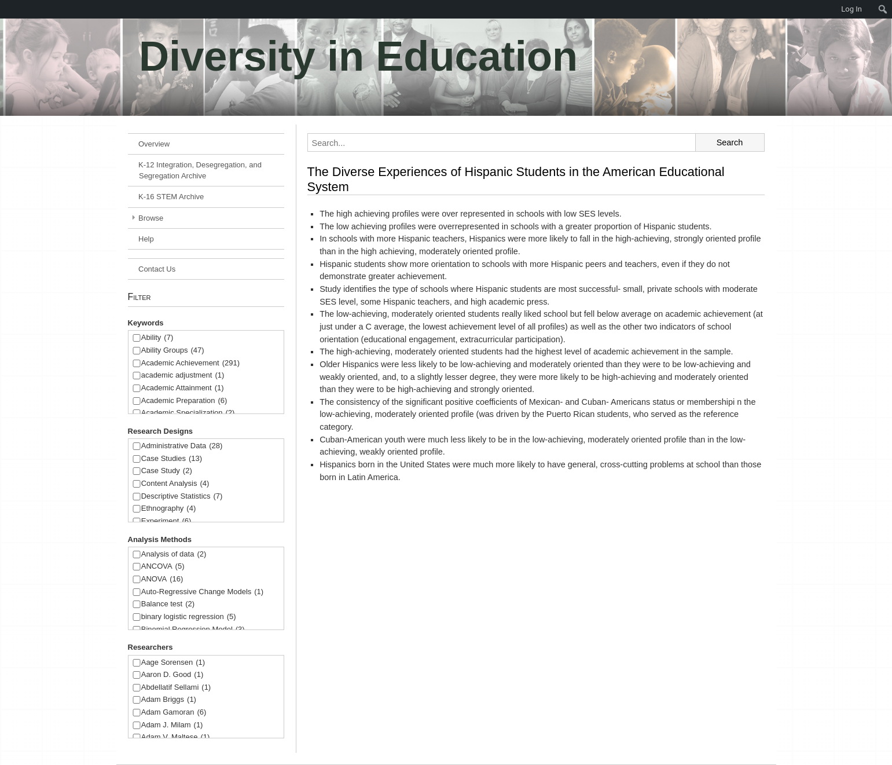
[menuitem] (6, 9)
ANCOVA (163, 566)
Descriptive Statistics (182, 496)
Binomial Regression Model (193, 629)
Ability (157, 337)
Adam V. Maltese (175, 737)
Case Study (166, 471)
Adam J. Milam (172, 725)
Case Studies (171, 458)
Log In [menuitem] (851, 9)
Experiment (166, 521)
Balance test (167, 604)
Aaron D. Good (172, 674)
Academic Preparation (184, 401)
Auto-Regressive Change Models (202, 592)
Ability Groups (172, 350)
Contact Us (156, 269)
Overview (154, 144)
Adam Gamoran (174, 712)
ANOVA (162, 579)
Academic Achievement (190, 363)
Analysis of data (174, 554)
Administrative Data (182, 446)
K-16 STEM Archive (171, 196)
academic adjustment (183, 375)
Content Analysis (175, 483)
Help (146, 239)
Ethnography (168, 508)
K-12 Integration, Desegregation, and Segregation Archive (200, 170)
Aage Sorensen (173, 662)
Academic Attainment (182, 388)
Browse (150, 218)
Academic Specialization (188, 413)
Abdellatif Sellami (176, 687)
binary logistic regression (188, 617)
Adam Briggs (168, 699)
